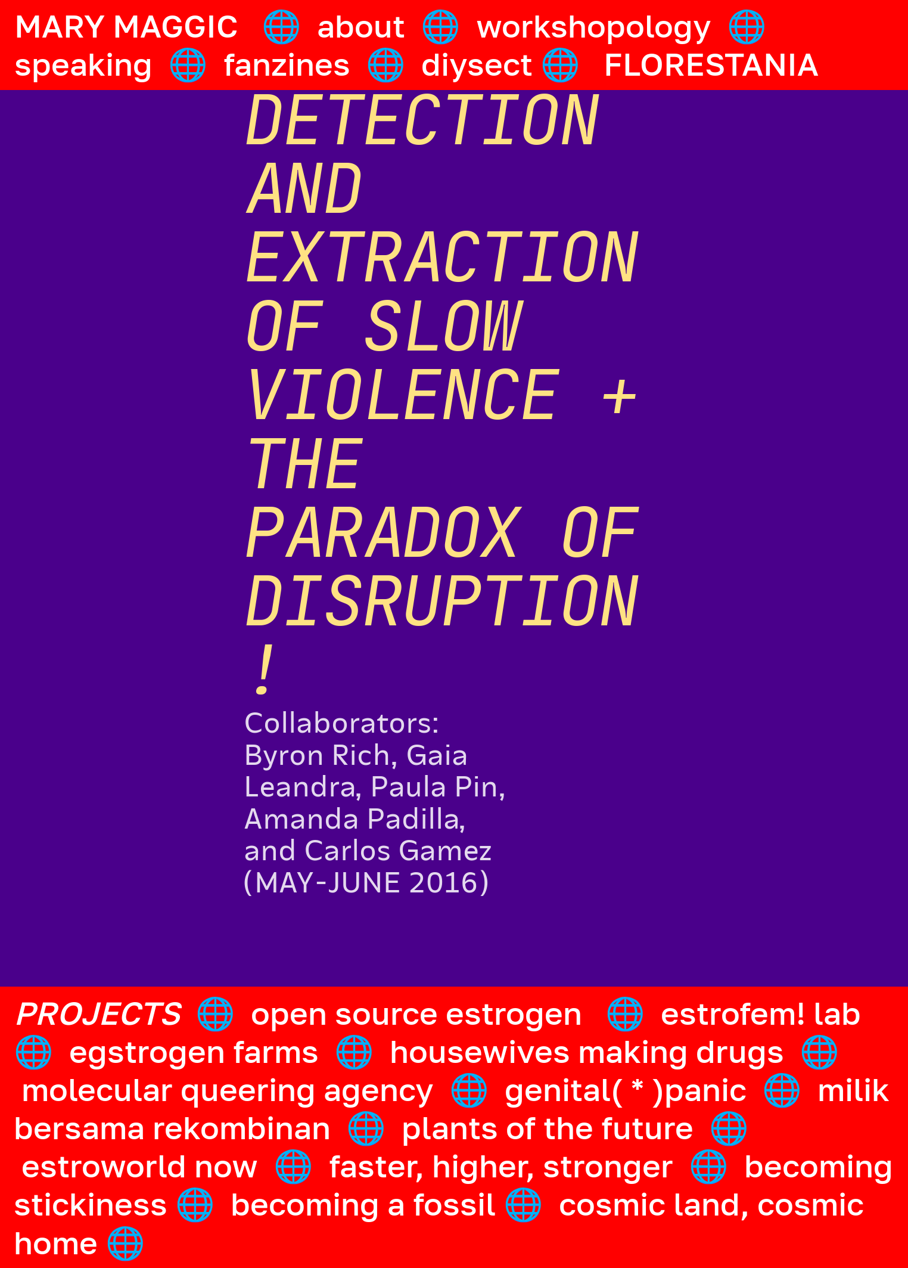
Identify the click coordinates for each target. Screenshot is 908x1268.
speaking (83, 64)
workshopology (593, 26)
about (361, 26)
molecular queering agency (227, 1089)
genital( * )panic (626, 1089)
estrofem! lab (761, 1013)
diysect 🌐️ (504, 64)
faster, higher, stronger (501, 1165)
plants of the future (548, 1127)
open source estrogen (416, 1013)
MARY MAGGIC (126, 26)
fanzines (286, 64)
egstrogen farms (194, 1051)
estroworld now (139, 1165)
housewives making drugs (587, 1051)
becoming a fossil (363, 1204)
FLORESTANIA (711, 64)
